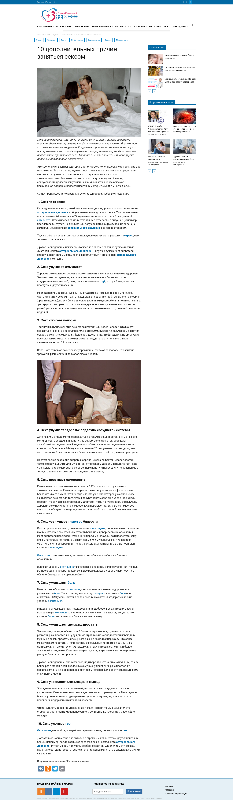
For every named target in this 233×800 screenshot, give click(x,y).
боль (71, 582)
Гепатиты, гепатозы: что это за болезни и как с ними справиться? (184, 129)
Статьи (39, 40)
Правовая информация (175, 793)
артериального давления (84, 227)
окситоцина (97, 528)
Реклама (168, 786)
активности (44, 220)
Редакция (169, 790)
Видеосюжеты (94, 40)
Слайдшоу (51, 40)
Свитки (108, 40)
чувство (76, 521)
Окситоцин (43, 555)
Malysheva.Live (122, 40)
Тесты (63, 40)
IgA (104, 281)
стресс (128, 235)
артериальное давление (52, 212)
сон (69, 723)
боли (123, 593)
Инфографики (77, 40)
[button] (192, 25)
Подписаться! (134, 791)
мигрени (100, 593)
